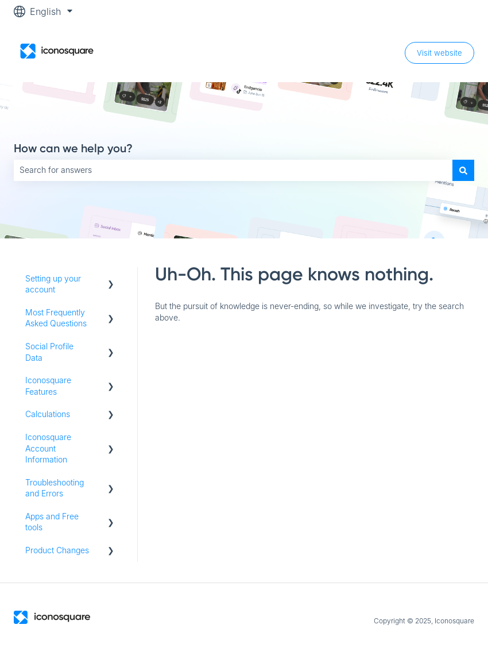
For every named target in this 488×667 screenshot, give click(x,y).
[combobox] (233, 170)
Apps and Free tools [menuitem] (52, 522)
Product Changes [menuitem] (57, 550)
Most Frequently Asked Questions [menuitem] (56, 318)
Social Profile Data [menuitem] (49, 352)
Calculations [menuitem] (47, 414)
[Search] (463, 170)
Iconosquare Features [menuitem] (48, 385)
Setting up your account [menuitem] (53, 284)
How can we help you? (73, 148)
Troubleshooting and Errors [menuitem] (54, 488)
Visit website (439, 52)
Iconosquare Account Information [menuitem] (48, 448)
